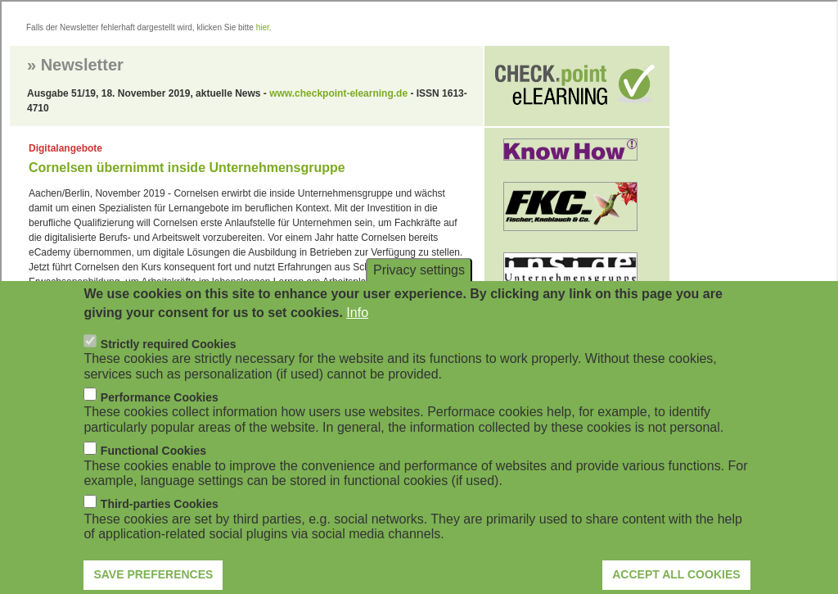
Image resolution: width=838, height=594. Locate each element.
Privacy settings (419, 285)
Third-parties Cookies (160, 520)
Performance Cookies (160, 413)
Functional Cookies (153, 467)
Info (357, 328)
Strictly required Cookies (169, 360)
